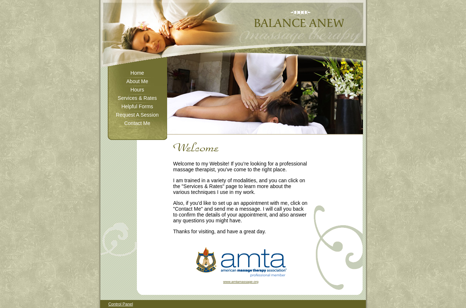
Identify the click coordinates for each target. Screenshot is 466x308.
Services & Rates (137, 98)
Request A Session (137, 115)
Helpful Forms (137, 106)
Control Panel (120, 304)
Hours (137, 90)
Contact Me (137, 123)
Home (137, 73)
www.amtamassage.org (240, 282)
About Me (137, 81)
